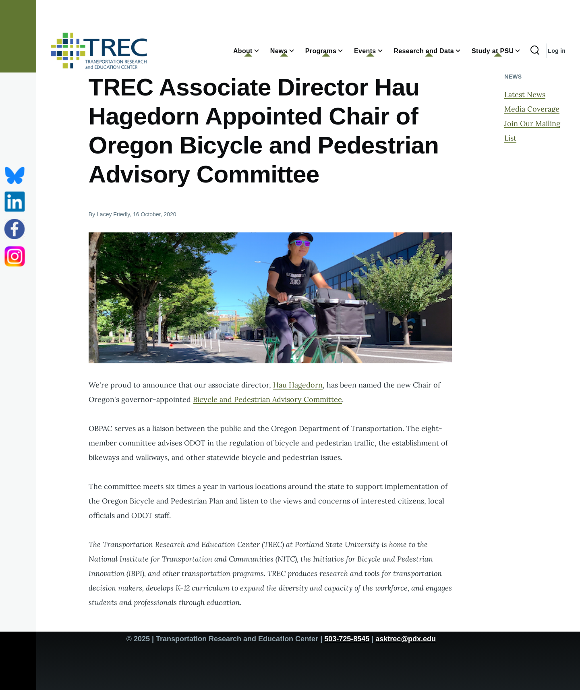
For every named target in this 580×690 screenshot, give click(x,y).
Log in (557, 51)
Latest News (524, 94)
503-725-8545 (346, 639)
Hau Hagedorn (298, 385)
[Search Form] (535, 51)
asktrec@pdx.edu (405, 639)
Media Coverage (531, 109)
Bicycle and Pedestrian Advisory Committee (267, 399)
